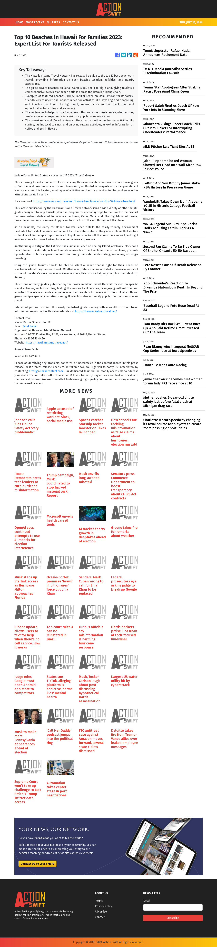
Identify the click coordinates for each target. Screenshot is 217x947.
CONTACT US (71, 22)
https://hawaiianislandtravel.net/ (96, 311)
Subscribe (173, 917)
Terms (99, 900)
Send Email (29, 326)
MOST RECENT (35, 22)
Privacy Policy (103, 906)
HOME (19, 22)
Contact (100, 917)
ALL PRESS (53, 22)
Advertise (101, 911)
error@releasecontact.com (46, 371)
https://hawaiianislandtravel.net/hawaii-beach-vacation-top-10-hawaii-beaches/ (84, 201)
